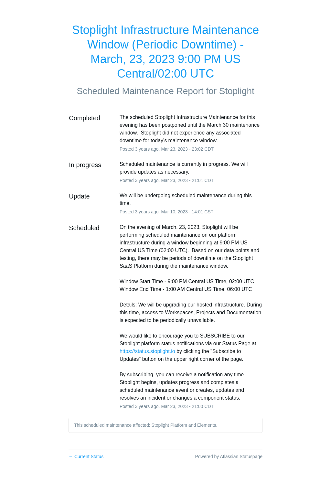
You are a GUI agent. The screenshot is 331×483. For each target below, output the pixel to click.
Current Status (86, 456)
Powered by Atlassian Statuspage (228, 456)
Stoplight (236, 91)
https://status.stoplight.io (147, 351)
